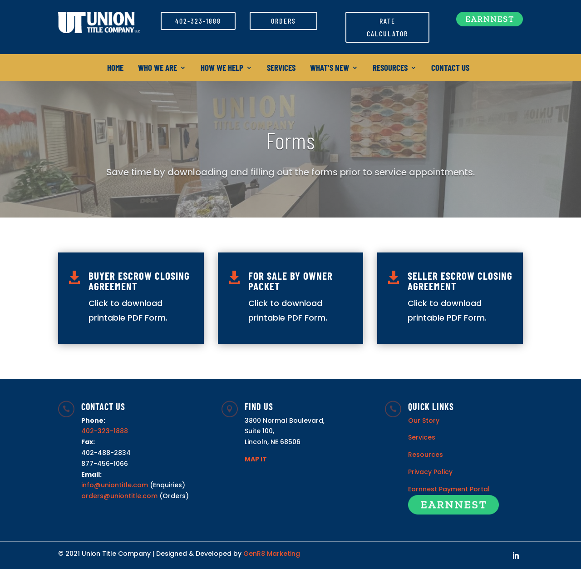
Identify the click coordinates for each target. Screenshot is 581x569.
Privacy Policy (430, 471)
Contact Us (450, 68)
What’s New (329, 68)
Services (281, 68)
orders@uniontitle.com (119, 495)
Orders (283, 20)
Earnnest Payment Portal (449, 489)
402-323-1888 (198, 20)
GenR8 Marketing (271, 553)
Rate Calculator (387, 26)
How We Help (222, 68)
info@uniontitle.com (114, 485)
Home (115, 68)
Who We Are (157, 68)
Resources (390, 68)
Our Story (423, 420)
